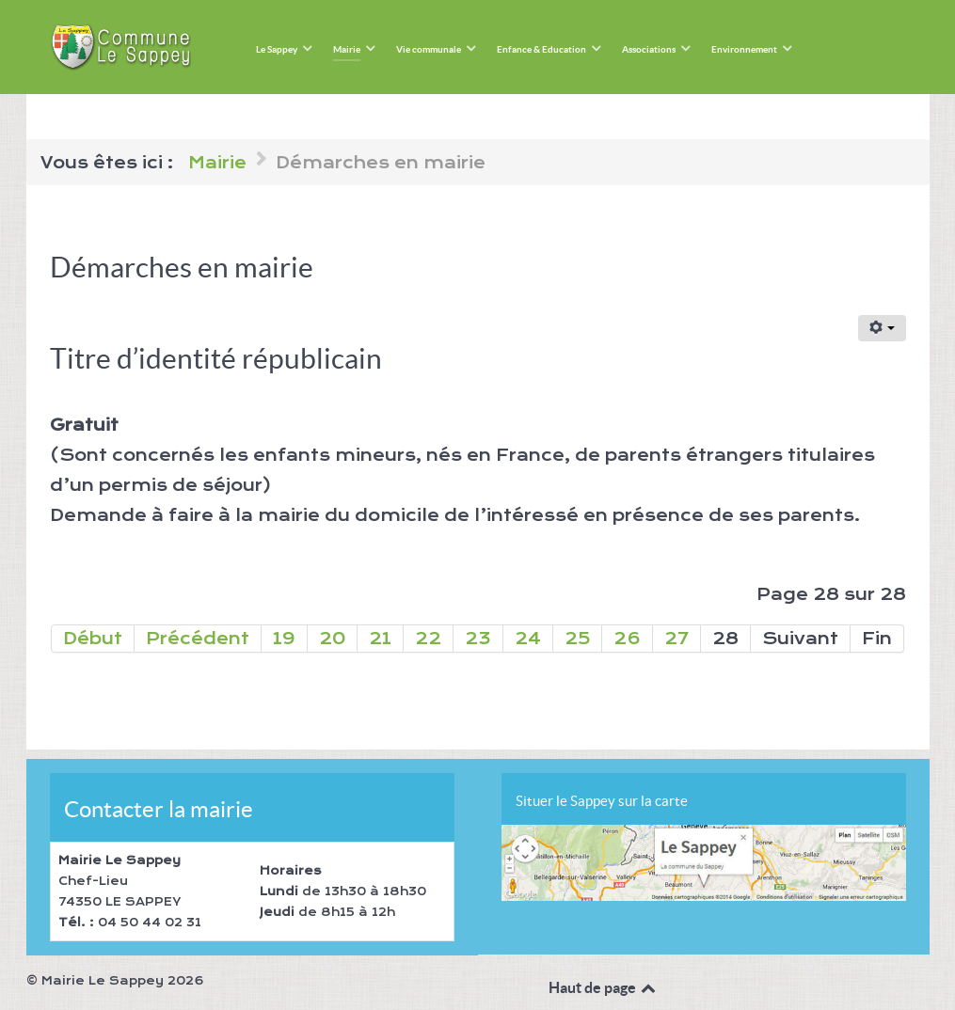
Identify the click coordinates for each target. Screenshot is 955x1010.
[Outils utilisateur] (882, 328)
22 (428, 638)
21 (380, 638)
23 (478, 638)
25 (577, 638)
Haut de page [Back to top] (604, 987)
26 (627, 638)
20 (332, 638)
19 (284, 638)
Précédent (197, 638)
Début (92, 638)
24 (528, 638)
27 (676, 638)
